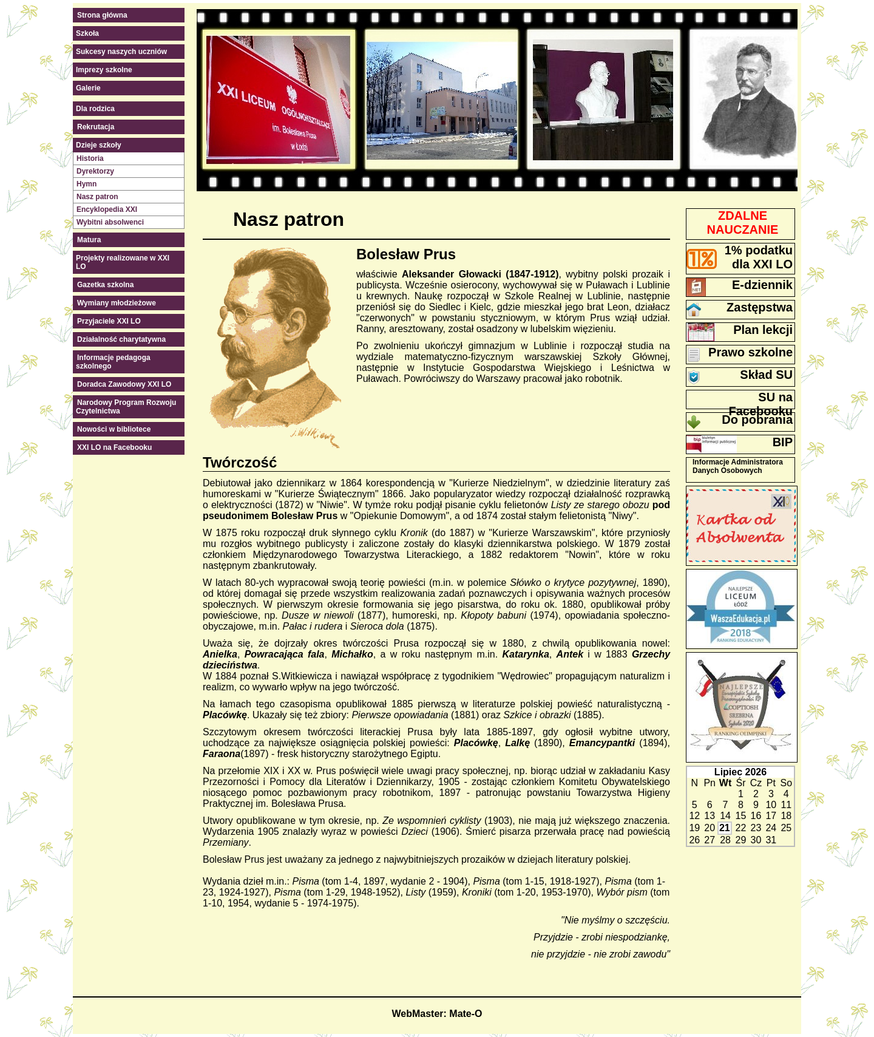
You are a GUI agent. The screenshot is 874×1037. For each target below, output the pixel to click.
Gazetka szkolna (105, 284)
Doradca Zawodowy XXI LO (124, 384)
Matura (89, 240)
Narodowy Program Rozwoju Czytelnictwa (126, 406)
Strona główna (102, 15)
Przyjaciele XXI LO (109, 321)
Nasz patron (97, 196)
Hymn (86, 184)
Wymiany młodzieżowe (116, 303)
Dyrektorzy (95, 171)
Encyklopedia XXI (106, 209)
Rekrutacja (95, 127)
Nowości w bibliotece (114, 429)
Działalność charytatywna (121, 339)
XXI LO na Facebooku (114, 447)
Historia (90, 158)
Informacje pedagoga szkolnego (113, 361)
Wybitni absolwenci (110, 222)
